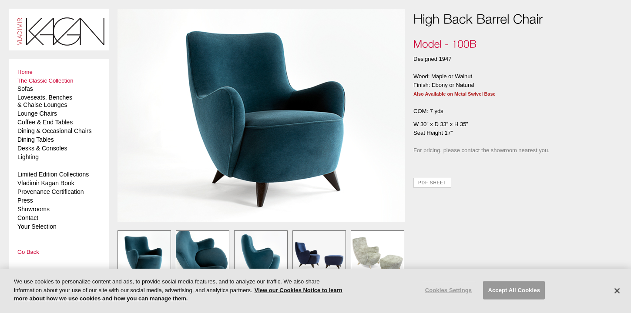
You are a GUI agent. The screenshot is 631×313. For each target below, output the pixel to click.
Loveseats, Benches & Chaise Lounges (44, 101)
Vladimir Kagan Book (45, 183)
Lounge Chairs (37, 113)
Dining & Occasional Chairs (54, 130)
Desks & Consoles (42, 148)
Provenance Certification (50, 191)
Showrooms (33, 209)
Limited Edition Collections (53, 174)
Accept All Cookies (514, 290)
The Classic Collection (45, 80)
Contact (27, 217)
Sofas (25, 88)
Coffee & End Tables (45, 122)
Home (25, 72)
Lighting (28, 156)
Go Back (28, 252)
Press (25, 200)
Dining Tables (35, 139)
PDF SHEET (432, 182)
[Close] (617, 290)
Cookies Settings (448, 290)
